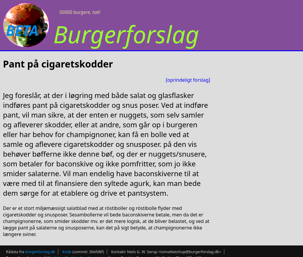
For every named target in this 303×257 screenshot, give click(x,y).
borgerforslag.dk (40, 251)
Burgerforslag (126, 34)
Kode (67, 251)
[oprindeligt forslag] (188, 80)
